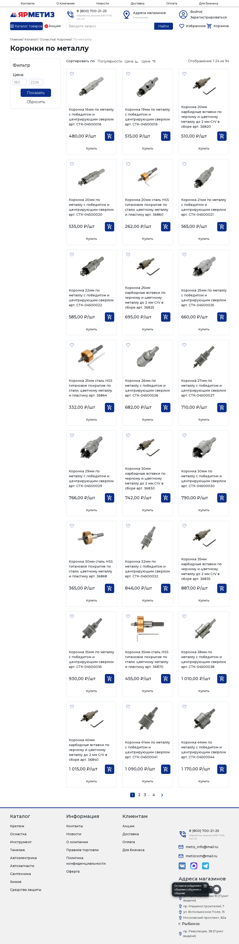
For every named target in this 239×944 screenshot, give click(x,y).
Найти (163, 26)
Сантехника (20, 874)
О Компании (65, 3)
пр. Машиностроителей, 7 (203, 906)
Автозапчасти (22, 866)
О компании (77, 842)
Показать (36, 93)
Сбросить (36, 102)
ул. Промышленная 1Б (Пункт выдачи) (205, 898)
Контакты (28, 3)
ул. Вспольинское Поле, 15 (203, 912)
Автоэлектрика (23, 858)
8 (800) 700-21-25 (92, 11)
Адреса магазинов (149, 13)
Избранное (196, 26)
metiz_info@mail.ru (202, 847)
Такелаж (17, 850)
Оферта (73, 871)
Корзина (221, 26)
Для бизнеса (208, 3)
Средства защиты (25, 890)
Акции (128, 826)
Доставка (137, 3)
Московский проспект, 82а (204, 917)
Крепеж (17, 826)
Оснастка (18, 834)
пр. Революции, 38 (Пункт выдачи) (203, 933)
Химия (15, 882)
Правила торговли (82, 850)
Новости (102, 3)
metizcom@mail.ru (201, 856)
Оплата (171, 3)
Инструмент (21, 842)
